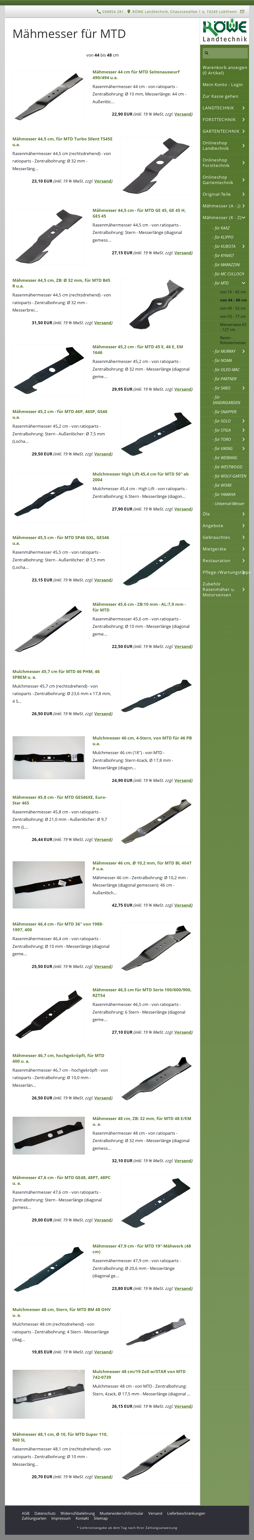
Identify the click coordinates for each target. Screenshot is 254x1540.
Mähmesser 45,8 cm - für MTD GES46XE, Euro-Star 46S (59, 800)
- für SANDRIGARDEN (226, 399)
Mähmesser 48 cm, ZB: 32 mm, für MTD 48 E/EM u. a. (142, 1121)
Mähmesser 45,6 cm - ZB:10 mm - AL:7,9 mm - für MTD (139, 607)
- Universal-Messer (228, 503)
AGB (26, 1513)
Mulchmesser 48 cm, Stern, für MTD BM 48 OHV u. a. (61, 1312)
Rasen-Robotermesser (233, 340)
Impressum (61, 1518)
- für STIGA (222, 430)
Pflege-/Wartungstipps (226, 572)
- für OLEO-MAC (226, 369)
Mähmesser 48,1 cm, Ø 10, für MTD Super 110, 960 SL (60, 1437)
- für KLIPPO (223, 237)
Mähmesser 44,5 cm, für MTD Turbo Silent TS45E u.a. (62, 141)
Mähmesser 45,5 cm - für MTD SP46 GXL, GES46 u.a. (60, 540)
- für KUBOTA (224, 246)
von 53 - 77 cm (233, 316)
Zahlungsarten (34, 1518)
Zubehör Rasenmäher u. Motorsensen (219, 589)
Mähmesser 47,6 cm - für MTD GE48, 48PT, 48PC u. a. (61, 1180)
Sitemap (101, 1518)
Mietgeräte (214, 549)
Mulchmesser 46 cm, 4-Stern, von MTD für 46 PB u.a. (142, 740)
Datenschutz (45, 1513)
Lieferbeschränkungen (186, 1513)
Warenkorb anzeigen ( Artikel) (225, 70)
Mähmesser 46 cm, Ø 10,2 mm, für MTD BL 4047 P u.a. (142, 865)
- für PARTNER (224, 379)
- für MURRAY (224, 351)
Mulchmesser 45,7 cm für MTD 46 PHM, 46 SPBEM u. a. (56, 674)
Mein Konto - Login (223, 84)
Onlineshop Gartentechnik (218, 179)
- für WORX (222, 485)
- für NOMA (222, 360)
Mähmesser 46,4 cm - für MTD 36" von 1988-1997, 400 (57, 926)
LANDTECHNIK (218, 108)
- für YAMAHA (224, 494)
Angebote (213, 525)
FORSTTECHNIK (219, 119)
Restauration (216, 560)
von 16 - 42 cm (233, 291)
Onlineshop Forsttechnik (216, 162)
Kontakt (82, 1518)
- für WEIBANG (225, 457)
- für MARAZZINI (226, 264)
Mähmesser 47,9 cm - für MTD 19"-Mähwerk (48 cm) (142, 1248)
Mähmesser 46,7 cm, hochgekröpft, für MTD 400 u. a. (58, 1058)
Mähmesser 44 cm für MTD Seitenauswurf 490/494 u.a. (136, 74)
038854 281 (110, 11)
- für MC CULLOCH (228, 274)
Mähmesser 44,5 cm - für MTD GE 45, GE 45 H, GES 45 (139, 213)
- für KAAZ (221, 228)
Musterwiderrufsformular (121, 1513)
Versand (182, 114)
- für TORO (222, 439)
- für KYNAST (223, 255)
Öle (206, 514)
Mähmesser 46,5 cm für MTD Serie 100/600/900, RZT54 (142, 992)
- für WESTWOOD (227, 467)
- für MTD (221, 283)
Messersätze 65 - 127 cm (233, 327)
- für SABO (221, 388)
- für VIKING (223, 448)
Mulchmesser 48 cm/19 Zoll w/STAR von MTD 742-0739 (139, 1374)
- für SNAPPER (224, 412)
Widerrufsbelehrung (78, 1513)
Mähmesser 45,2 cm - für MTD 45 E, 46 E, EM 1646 (138, 349)
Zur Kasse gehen (220, 96)
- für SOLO (222, 421)
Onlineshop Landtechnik (216, 145)
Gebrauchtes (216, 537)
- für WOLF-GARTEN (229, 476)
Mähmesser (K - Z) (222, 217)
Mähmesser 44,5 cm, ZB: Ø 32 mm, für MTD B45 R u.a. (61, 283)
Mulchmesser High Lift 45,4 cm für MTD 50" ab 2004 (141, 476)
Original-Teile (217, 194)
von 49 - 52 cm (233, 308)
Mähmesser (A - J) (222, 206)
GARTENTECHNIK (221, 131)
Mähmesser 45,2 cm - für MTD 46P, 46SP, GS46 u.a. (59, 414)
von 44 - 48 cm (233, 299)
